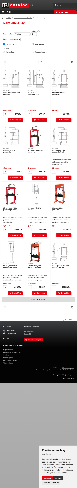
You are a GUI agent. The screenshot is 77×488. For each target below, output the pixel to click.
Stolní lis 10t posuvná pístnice (11, 93)
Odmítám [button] (58, 478)
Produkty (8, 18)
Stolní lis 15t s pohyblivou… (33, 93)
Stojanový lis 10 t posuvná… (58, 93)
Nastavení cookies (68, 379)
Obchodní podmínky (10, 360)
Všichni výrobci (10, 44)
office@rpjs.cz (11, 333)
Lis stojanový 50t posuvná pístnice (10, 209)
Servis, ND (27, 334)
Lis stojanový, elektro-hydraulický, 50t (61, 266)
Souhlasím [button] (47, 478)
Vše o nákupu (8, 363)
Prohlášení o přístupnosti (12, 352)
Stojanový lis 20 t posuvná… (59, 209)
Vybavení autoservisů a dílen (23, 18)
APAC (6, 49)
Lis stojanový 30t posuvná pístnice (59, 151)
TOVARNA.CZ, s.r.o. (68, 368)
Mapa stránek (8, 349)
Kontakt (6, 338)
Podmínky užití (8, 357)
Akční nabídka (29, 331)
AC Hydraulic (38, 44)
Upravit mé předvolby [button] (51, 483)
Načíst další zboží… (38, 300)
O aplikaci (6, 355)
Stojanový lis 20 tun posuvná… (35, 151)
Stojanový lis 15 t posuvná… (9, 151)
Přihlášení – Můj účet (33, 340)
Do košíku (15, 120)
